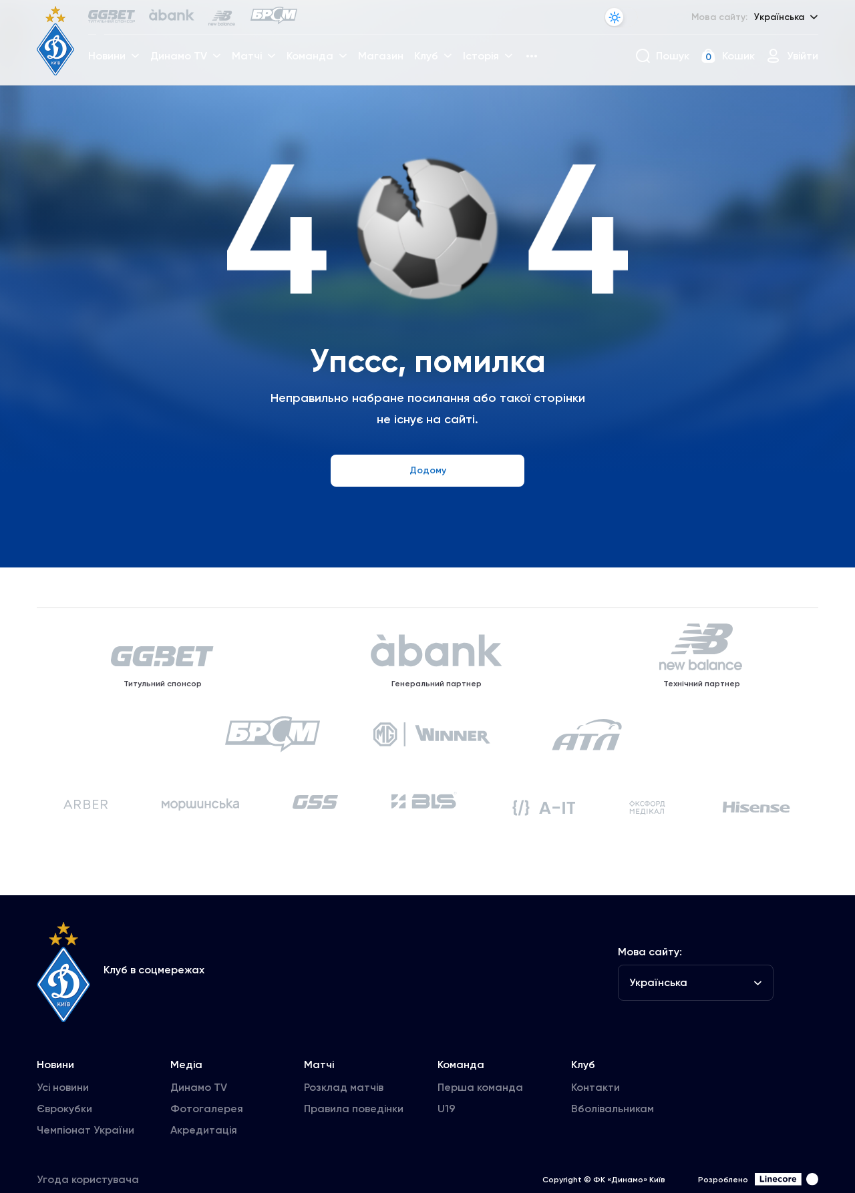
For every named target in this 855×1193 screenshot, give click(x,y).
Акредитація (203, 1182)
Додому (427, 470)
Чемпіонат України (85, 1182)
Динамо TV (198, 1139)
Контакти (595, 1139)
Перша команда (480, 1139)
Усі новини (63, 1139)
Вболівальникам (612, 1160)
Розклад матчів (343, 1139)
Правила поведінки (353, 1160)
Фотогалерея (206, 1160)
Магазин (386, 63)
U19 (447, 1160)
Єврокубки (64, 1160)
